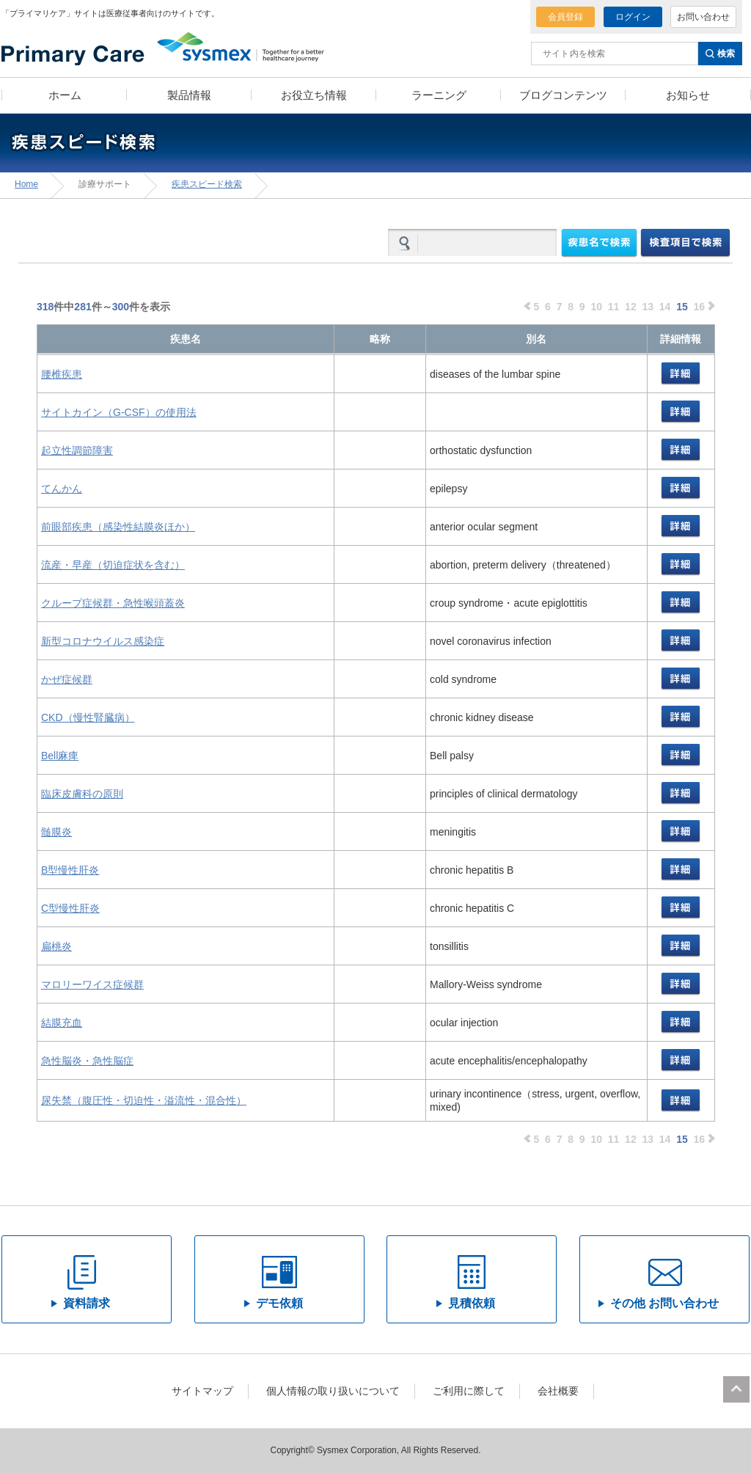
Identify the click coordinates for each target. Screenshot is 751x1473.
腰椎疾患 (61, 374)
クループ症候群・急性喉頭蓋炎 (113, 603)
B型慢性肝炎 (70, 870)
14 (665, 306)
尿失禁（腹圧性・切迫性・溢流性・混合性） (143, 1100)
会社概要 (558, 1391)
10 (596, 306)
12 (631, 306)
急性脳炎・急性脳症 (87, 1061)
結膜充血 (61, 1022)
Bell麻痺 (59, 755)
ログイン (633, 17)
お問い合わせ (703, 17)
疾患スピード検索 (207, 184)
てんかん (61, 488)
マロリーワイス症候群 (92, 984)
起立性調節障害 (77, 450)
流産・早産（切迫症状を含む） (113, 565)
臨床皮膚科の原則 (82, 794)
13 (647, 306)
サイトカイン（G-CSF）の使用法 (119, 412)
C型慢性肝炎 (70, 908)
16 (700, 306)
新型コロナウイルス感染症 (102, 641)
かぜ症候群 (66, 679)
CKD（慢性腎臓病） (88, 717)
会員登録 (565, 17)
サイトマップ (202, 1391)
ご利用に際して (469, 1391)
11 (614, 306)
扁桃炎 (56, 946)
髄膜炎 (56, 832)
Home (26, 184)
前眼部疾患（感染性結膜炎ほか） (118, 527)
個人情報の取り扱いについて (333, 1391)
